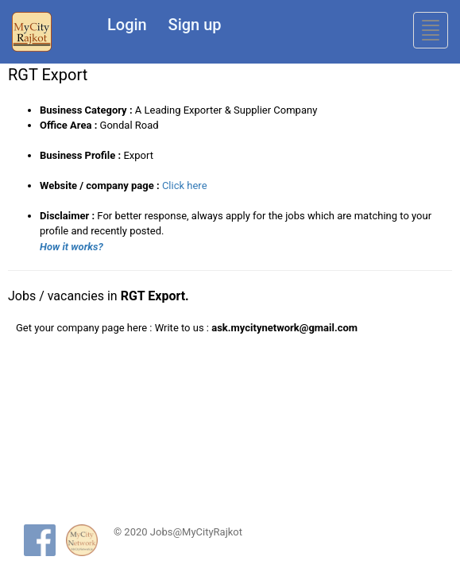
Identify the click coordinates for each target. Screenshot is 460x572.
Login (127, 24)
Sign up (195, 24)
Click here (184, 185)
